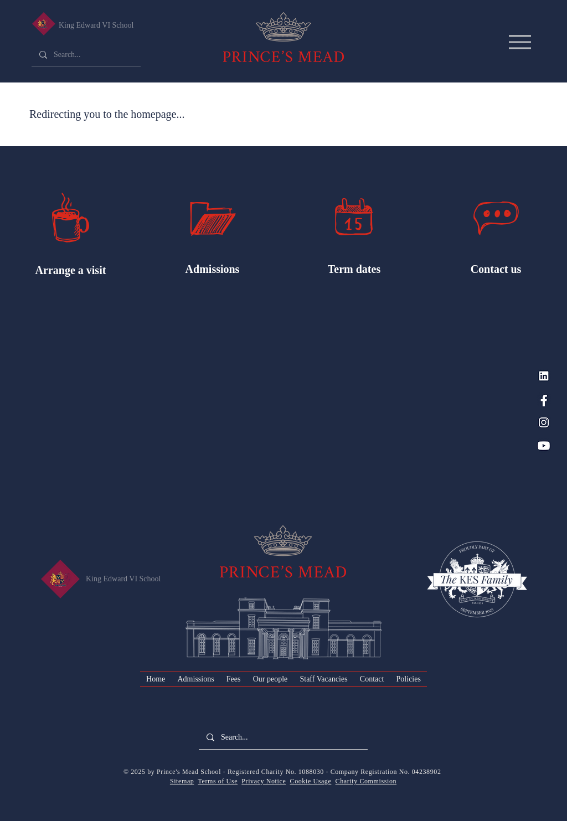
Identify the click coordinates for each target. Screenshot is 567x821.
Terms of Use (218, 781)
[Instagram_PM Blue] (544, 422)
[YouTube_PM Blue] (544, 445)
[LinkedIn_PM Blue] (544, 376)
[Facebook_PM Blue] (544, 399)
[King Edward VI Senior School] (43, 23)
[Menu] (520, 42)
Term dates (354, 269)
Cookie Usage (311, 781)
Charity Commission (366, 781)
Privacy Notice (263, 781)
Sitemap (182, 781)
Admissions (212, 269)
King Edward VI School (96, 25)
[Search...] (85, 54)
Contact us (496, 269)
